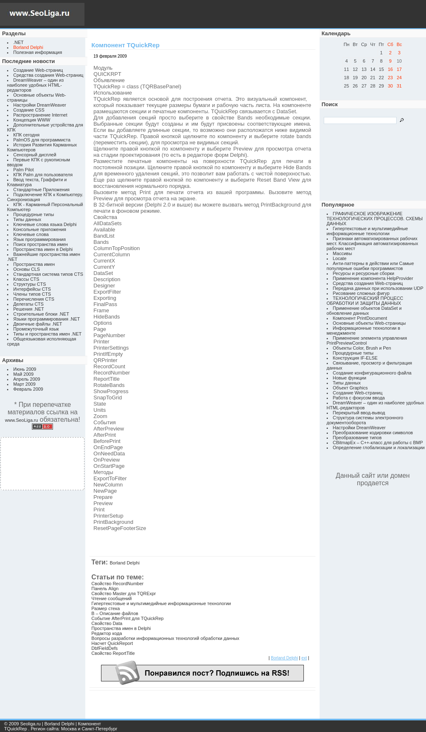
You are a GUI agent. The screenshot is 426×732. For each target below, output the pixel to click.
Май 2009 (23, 374)
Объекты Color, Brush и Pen (362, 347)
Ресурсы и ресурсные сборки (364, 273)
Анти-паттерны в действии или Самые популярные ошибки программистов (370, 266)
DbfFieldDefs (104, 648)
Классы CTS (26, 279)
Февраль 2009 (28, 389)
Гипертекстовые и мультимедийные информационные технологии (161, 603)
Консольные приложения (39, 229)
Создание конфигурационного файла (372, 372)
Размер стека (105, 608)
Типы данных (27, 219)
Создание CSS (28, 109)
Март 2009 (24, 384)
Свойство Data (107, 623)
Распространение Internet (40, 114)
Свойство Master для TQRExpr (123, 593)
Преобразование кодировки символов (373, 432)
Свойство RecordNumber (117, 583)
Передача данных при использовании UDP (378, 288)
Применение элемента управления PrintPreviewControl (367, 340)
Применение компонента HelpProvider (373, 278)
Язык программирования (39, 239)
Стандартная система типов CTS (48, 274)
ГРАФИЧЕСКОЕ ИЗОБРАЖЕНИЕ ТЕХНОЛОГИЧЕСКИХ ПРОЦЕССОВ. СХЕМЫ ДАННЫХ (375, 218)
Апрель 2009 (26, 379)
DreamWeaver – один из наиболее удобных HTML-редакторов (35, 85)
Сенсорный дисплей (34, 154)
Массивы (342, 253)
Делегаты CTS (28, 304)
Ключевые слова (31, 234)
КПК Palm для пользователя (42, 174)
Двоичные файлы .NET (37, 323)
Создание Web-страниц (38, 70)
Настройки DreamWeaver (39, 104)
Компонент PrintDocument (360, 318)
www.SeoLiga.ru (21, 420)
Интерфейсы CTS (32, 289)
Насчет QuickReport (112, 643)
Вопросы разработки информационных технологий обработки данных (165, 638)
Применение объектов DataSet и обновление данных (364, 311)
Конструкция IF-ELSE (355, 357)
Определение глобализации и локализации (379, 447)
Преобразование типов (357, 437)
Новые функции (349, 377)
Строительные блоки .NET (41, 313)
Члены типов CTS (32, 294)
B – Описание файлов (114, 613)
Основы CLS (26, 269)
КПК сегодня (26, 134)
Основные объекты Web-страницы (369, 323)
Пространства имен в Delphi (42, 249)
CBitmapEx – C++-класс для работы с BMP (378, 442)
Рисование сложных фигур (361, 293)
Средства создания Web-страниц (48, 75)
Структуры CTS (29, 284)
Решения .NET (28, 308)
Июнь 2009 (24, 369)
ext (304, 658)
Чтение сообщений (111, 598)
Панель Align (105, 588)
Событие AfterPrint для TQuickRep (127, 618)
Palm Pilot (23, 169)
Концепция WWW (31, 119)
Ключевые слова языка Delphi (45, 224)
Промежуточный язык (36, 328)
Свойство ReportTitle (113, 653)
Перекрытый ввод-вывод (359, 412)
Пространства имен (34, 264)
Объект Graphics (350, 387)
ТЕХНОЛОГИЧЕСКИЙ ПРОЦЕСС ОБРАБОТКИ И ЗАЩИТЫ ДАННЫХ (365, 301)
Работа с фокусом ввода (359, 397)
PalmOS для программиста (41, 139)
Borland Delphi (125, 562)
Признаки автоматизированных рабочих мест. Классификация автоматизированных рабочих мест (372, 243)
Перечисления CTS (33, 299)
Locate (340, 258)
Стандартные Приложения (41, 189)
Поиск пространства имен (40, 244)
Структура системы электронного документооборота (365, 420)
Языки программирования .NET (46, 318)
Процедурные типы (33, 214)
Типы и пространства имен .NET (47, 333)
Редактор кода (106, 633)
